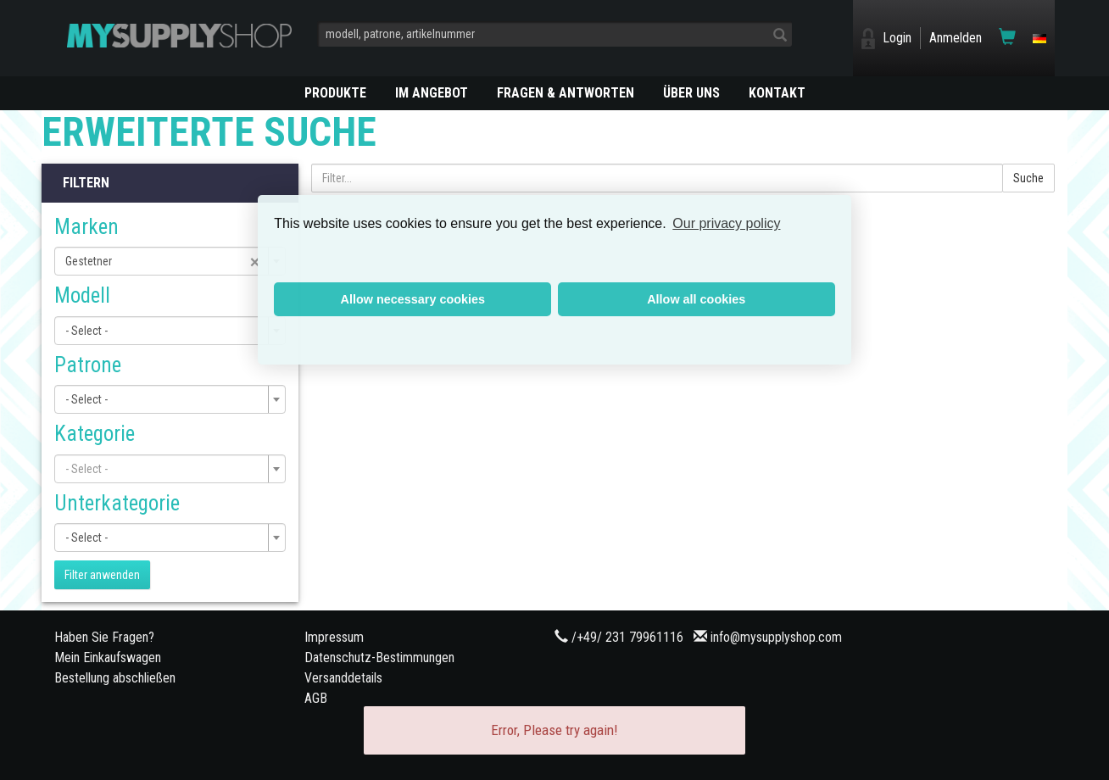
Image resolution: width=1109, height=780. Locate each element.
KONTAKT (777, 93)
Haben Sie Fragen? (104, 637)
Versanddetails (343, 678)
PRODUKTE (335, 93)
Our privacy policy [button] (726, 223)
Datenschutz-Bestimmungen (379, 657)
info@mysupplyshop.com (776, 637)
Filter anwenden (102, 575)
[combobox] (170, 261)
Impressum (334, 637)
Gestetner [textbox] (162, 261)
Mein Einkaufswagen (107, 657)
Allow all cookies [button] (696, 299)
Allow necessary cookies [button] (413, 299)
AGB (315, 698)
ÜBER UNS (691, 93)
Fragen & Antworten (565, 93)
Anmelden (955, 38)
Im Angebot (431, 93)
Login (897, 38)
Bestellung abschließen (115, 678)
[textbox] (165, 468)
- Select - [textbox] (86, 330)
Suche (1028, 178)
